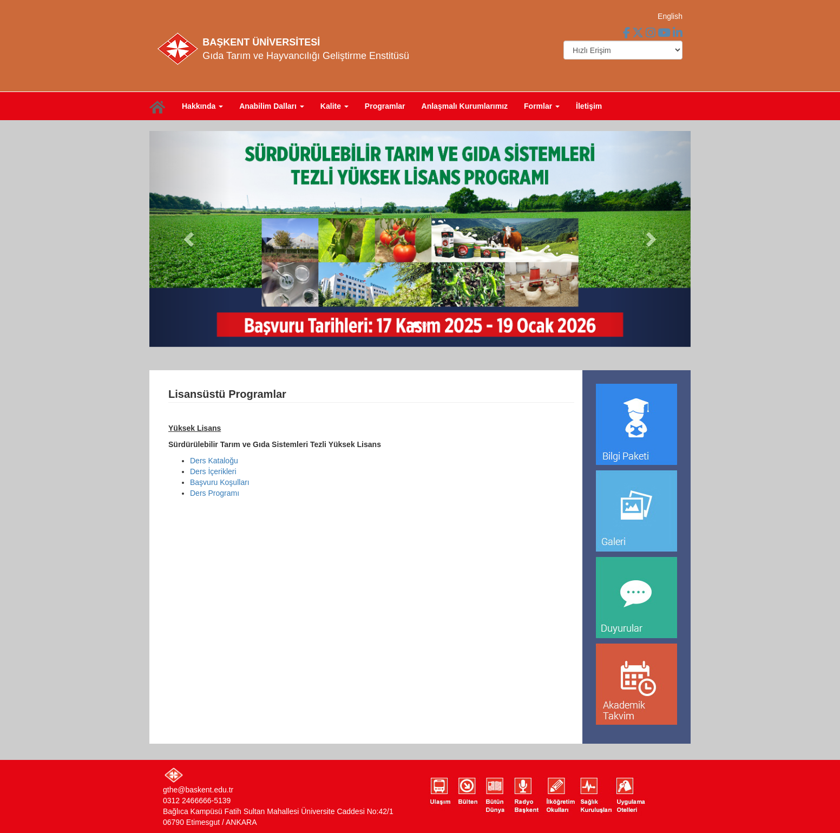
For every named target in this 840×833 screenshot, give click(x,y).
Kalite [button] (334, 106)
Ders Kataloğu (214, 460)
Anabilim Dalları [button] (271, 106)
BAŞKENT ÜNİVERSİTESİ (261, 42)
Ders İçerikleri (213, 471)
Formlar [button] (542, 106)
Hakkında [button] (202, 106)
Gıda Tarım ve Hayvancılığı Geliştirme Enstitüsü (305, 55)
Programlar (385, 106)
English (670, 16)
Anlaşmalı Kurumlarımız (465, 106)
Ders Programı (214, 493)
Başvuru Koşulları (220, 482)
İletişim (589, 106)
